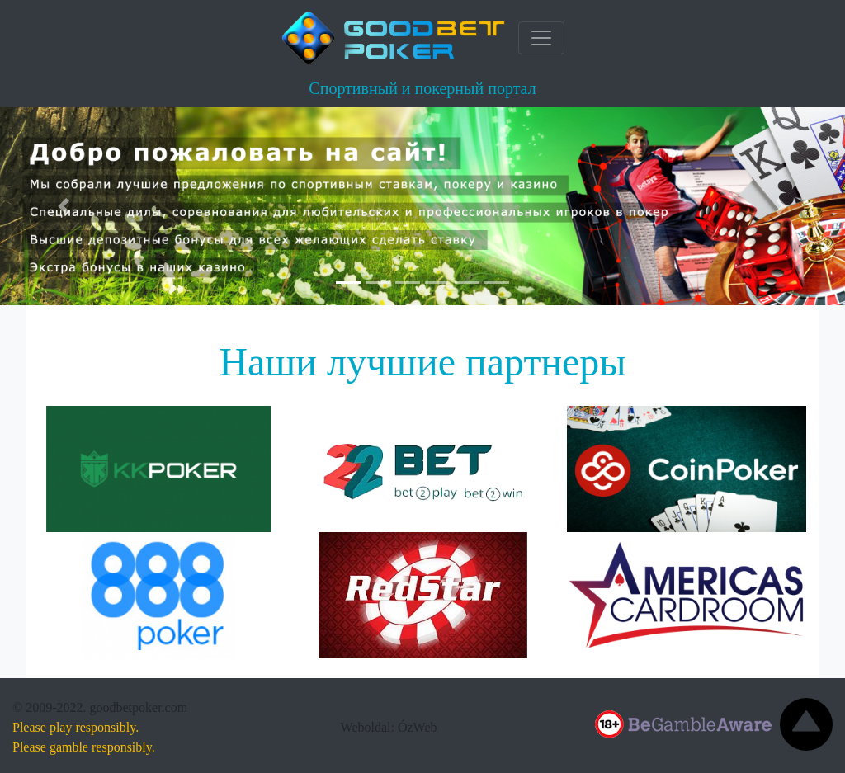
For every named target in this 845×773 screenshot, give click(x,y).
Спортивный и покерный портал (422, 88)
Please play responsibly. (75, 727)
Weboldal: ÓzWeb (389, 727)
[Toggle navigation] (541, 37)
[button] (63, 206)
